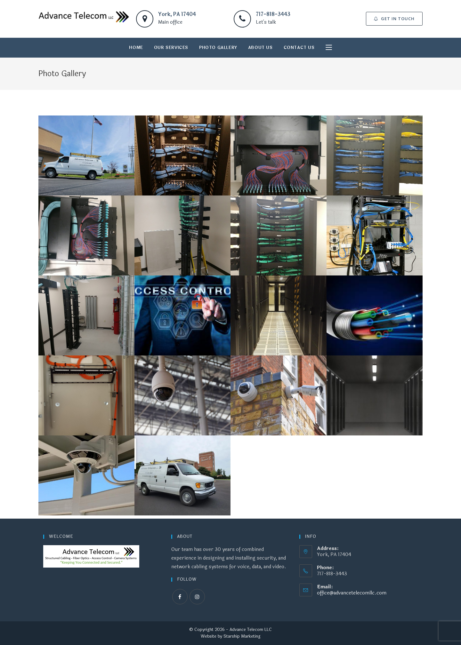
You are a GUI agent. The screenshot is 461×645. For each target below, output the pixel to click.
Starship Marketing (242, 636)
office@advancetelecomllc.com (351, 593)
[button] (394, 19)
